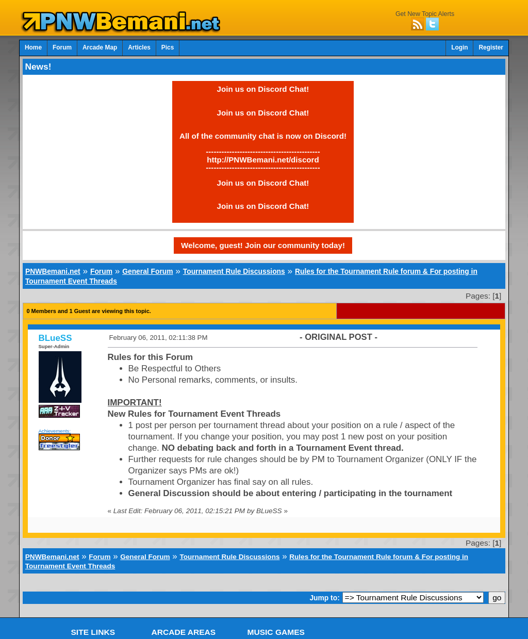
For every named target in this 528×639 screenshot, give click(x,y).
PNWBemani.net (52, 271)
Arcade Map (99, 47)
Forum (62, 47)
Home (33, 47)
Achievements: (55, 431)
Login (459, 47)
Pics (167, 47)
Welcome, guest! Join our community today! (263, 245)
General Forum (147, 271)
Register (490, 47)
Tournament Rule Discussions (234, 271)
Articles (139, 47)
